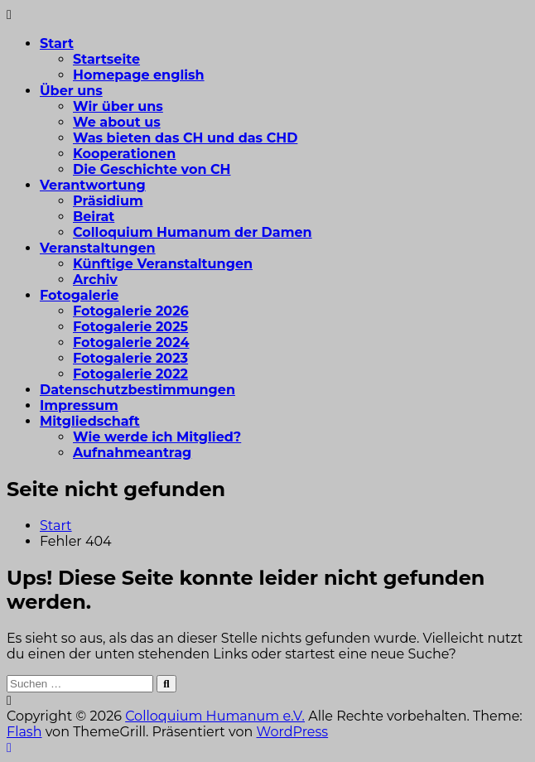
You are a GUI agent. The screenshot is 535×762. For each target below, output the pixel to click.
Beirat (93, 216)
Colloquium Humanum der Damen (192, 232)
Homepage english (139, 75)
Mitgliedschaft (90, 421)
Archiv (95, 279)
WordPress (293, 732)
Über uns (71, 91)
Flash (24, 732)
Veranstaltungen (98, 248)
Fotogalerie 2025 (130, 327)
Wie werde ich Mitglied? (157, 437)
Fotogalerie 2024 (131, 342)
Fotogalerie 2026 (131, 311)
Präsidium (108, 201)
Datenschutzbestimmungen (137, 390)
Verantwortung (93, 185)
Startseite (106, 59)
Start (57, 43)
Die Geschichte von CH (152, 169)
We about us (117, 122)
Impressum (79, 405)
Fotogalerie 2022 (130, 374)
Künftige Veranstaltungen (163, 264)
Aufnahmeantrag (132, 453)
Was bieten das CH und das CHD (185, 138)
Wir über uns (118, 106)
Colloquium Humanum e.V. (215, 716)
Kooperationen (124, 154)
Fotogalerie (79, 295)
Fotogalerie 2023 (130, 358)
